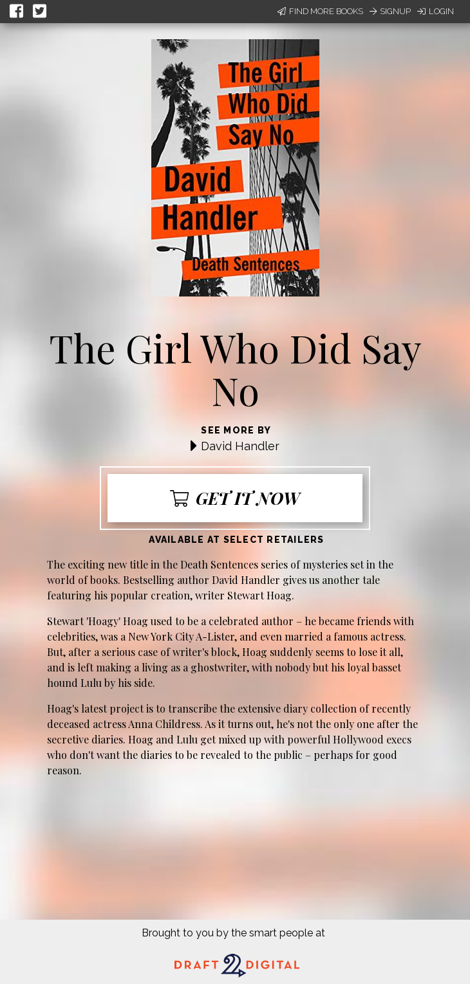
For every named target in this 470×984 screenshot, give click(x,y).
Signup (390, 11)
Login (435, 11)
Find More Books (320, 11)
